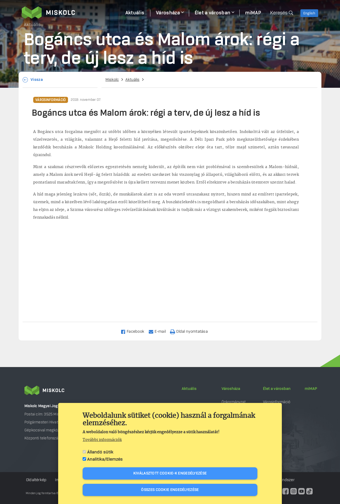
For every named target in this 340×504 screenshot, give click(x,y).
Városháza (231, 389)
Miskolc (112, 80)
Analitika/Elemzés (105, 459)
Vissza (37, 80)
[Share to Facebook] (134, 331)
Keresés (278, 13)
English (309, 13)
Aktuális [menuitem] (134, 13)
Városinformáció (50, 100)
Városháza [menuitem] (168, 13)
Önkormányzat (234, 402)
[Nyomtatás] (191, 331)
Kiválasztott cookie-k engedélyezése (170, 473)
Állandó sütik (100, 452)
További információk (102, 440)
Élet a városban (277, 389)
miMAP (311, 389)
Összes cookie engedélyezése (170, 490)
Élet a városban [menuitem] (213, 13)
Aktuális (132, 80)
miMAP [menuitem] (253, 13)
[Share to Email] (159, 331)
